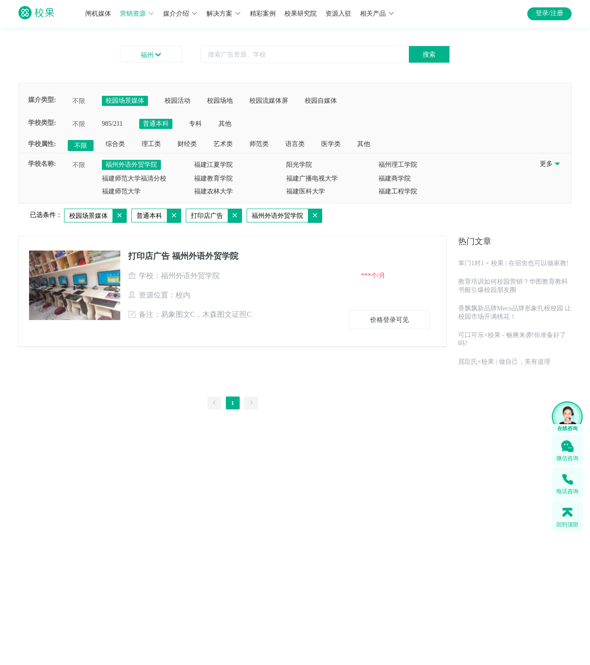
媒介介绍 (180, 13)
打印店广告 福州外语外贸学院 (183, 256)
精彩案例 (263, 13)
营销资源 (137, 13)
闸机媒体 (98, 13)
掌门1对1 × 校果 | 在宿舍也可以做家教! (513, 263)
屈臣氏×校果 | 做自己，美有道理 (504, 361)
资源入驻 (338, 13)
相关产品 (377, 13)
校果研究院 (300, 13)
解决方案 (223, 13)
